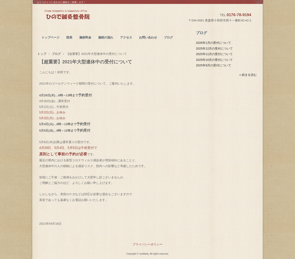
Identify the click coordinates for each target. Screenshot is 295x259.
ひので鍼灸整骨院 (78, 15)
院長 (69, 37)
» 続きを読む (248, 75)
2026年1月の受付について (213, 42)
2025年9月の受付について (213, 65)
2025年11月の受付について (214, 54)
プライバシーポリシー (147, 244)
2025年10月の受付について (214, 60)
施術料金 (85, 37)
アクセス (126, 37)
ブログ (168, 37)
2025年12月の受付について (214, 48)
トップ (41, 54)
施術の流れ (105, 37)
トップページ (50, 37)
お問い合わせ (148, 37)
